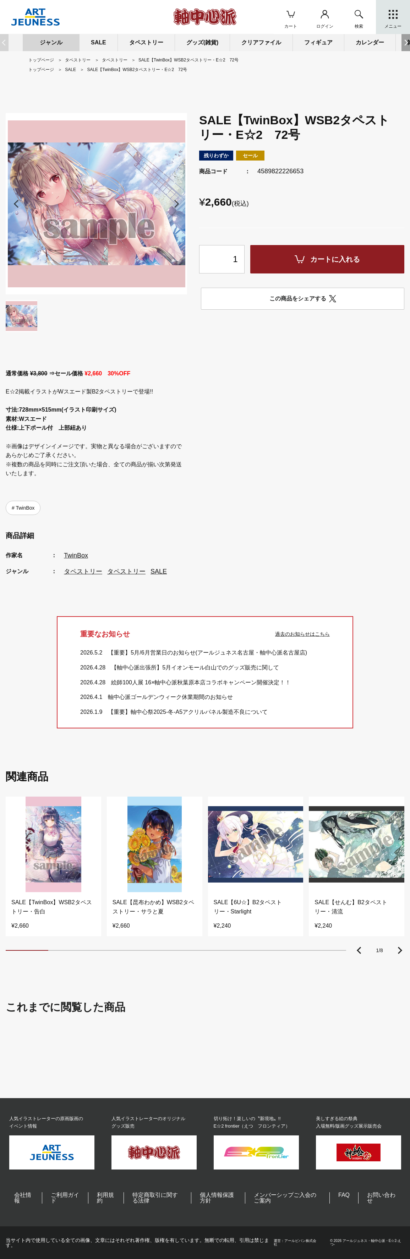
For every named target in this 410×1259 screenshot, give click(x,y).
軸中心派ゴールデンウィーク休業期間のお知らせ (170, 697)
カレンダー (370, 42)
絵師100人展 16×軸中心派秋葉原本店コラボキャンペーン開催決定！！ (201, 682)
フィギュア (318, 42)
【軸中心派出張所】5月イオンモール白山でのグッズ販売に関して (195, 667)
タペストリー (83, 571)
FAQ (344, 1195)
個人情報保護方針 (217, 1198)
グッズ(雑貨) (202, 42)
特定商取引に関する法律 (155, 1198)
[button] (405, 42)
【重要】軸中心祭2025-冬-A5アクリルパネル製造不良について (188, 712)
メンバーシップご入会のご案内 (285, 1198)
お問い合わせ (381, 1198)
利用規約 (105, 1198)
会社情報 (22, 1198)
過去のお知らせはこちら (302, 634)
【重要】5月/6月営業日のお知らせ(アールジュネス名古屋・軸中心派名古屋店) (207, 653)
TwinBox (25, 508)
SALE (98, 42)
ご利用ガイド (65, 1198)
